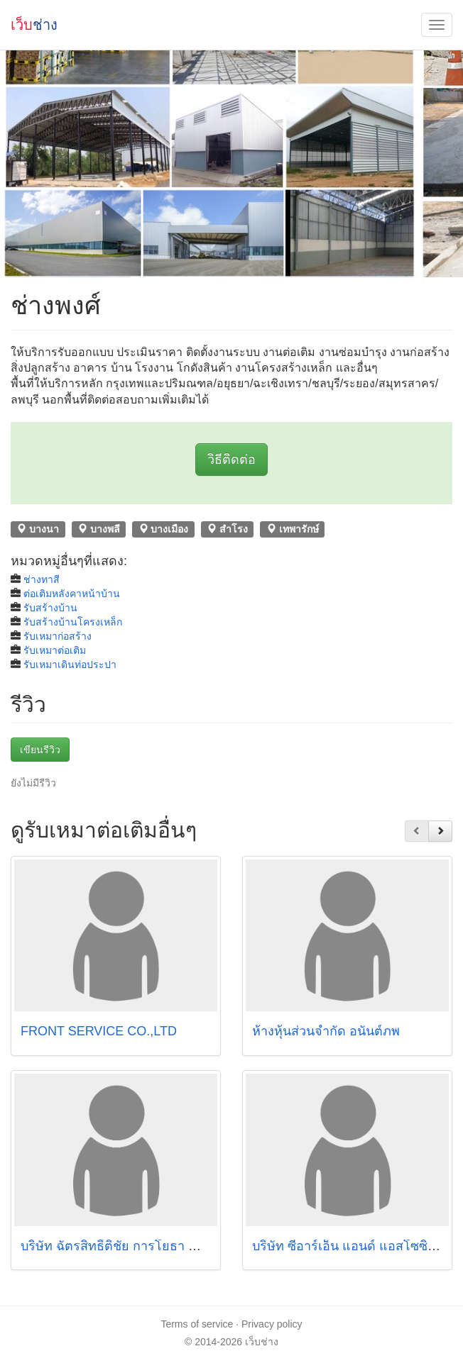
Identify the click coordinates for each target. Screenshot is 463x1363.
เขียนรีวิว (40, 749)
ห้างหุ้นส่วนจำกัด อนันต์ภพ (326, 1031)
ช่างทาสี (41, 579)
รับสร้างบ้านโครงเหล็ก (72, 622)
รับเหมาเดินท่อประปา (69, 664)
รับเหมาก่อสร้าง (57, 636)
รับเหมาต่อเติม (54, 650)
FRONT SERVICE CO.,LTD (99, 1031)
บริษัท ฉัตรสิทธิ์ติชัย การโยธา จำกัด (120, 1246)
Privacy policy (272, 1324)
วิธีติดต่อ (231, 459)
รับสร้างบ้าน (50, 607)
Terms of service (196, 1324)
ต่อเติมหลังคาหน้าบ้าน (71, 593)
